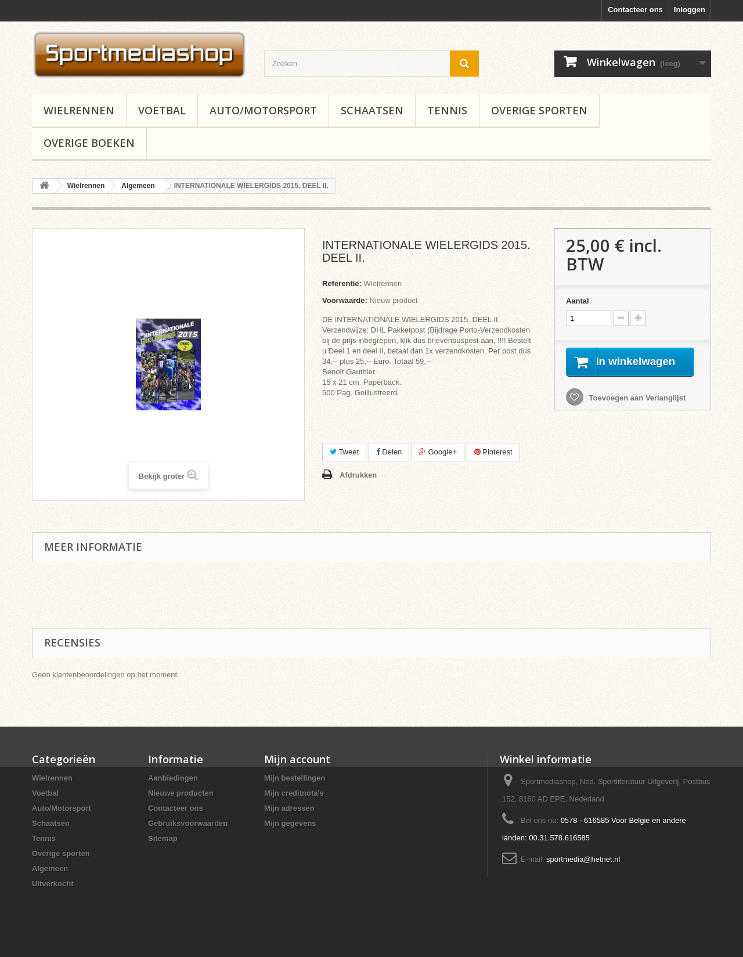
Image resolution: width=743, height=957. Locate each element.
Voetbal (162, 110)
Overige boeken (89, 143)
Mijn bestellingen (294, 778)
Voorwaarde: (344, 300)
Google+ (438, 451)
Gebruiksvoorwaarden (188, 823)
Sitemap (163, 838)
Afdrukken (358, 475)
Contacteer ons (635, 9)
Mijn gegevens (290, 823)
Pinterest (493, 451)
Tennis (447, 110)
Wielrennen (79, 110)
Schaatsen (372, 110)
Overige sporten (539, 110)
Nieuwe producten (181, 793)
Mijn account (297, 759)
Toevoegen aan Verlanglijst (636, 411)
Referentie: (342, 283)
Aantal (577, 301)
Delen (389, 451)
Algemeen (50, 868)
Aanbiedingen (173, 778)
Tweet (344, 451)
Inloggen (689, 9)
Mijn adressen (289, 808)
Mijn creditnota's (294, 793)
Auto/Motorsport (263, 110)
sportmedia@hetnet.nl (583, 859)
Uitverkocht (53, 883)
